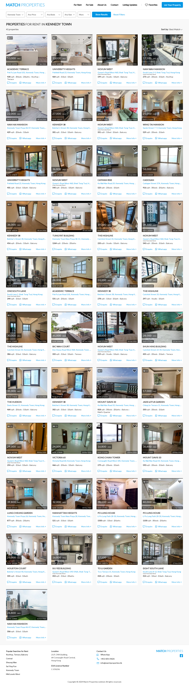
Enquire (12, 82)
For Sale (89, 4)
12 (55, 315)
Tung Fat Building (63, 235)
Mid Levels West (13, 674)
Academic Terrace (18, 69)
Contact (114, 4)
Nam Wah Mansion (154, 69)
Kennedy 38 (58, 124)
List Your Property (172, 5)
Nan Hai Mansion (17, 124)
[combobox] (15, 14)
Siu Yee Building (61, 568)
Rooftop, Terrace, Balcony (17, 654)
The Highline (105, 235)
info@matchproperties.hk (111, 663)
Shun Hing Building (154, 346)
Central (9, 658)
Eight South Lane (153, 568)
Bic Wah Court (61, 346)
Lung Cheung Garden (20, 513)
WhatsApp (105, 654)
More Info (40, 83)
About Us (101, 4)
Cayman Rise (105, 180)
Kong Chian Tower (109, 457)
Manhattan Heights (64, 513)
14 (10, 371)
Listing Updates (130, 4)
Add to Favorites (44, 38)
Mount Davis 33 (107, 402)
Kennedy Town (12, 670)
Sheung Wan (11, 662)
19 (145, 38)
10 (100, 260)
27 (10, 38)
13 (145, 315)
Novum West (105, 69)
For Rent (78, 4)
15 (55, 426)
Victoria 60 (58, 457)
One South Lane (16, 291)
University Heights (63, 69)
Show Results (101, 14)
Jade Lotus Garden (154, 402)
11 (55, 204)
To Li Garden (105, 568)
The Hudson (14, 402)
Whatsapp (25, 82)
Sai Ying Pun (11, 666)
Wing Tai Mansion (153, 124)
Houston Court (16, 568)
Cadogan (148, 180)
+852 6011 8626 (107, 659)
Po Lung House (106, 513)
